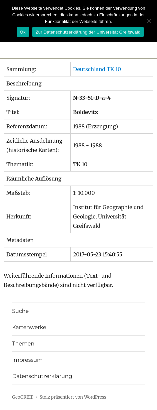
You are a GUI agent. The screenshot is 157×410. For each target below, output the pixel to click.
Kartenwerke (29, 327)
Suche (20, 311)
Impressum (27, 360)
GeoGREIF (22, 397)
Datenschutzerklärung (42, 376)
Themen (23, 344)
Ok (23, 32)
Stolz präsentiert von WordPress (73, 397)
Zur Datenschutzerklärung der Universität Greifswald (88, 32)
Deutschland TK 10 (97, 69)
